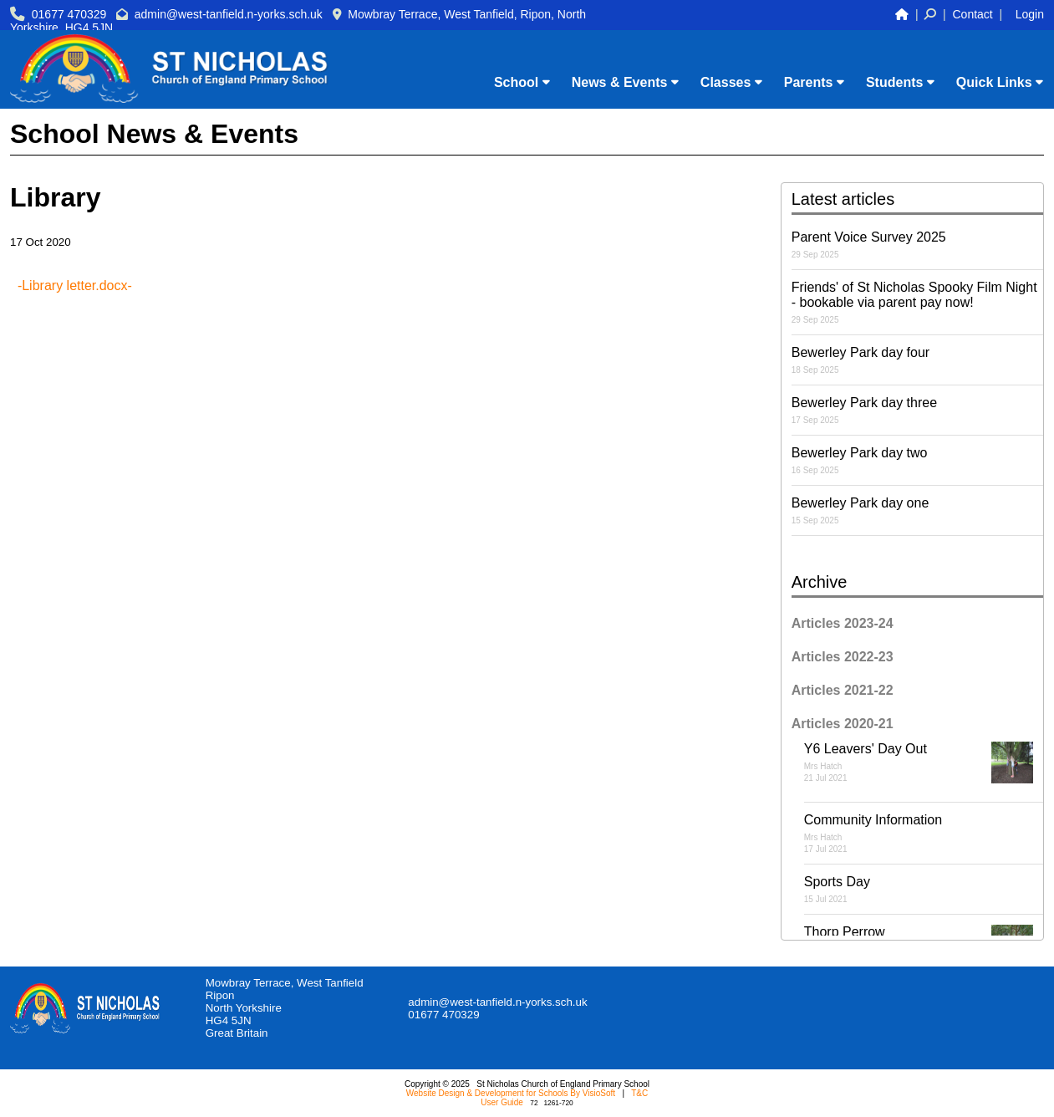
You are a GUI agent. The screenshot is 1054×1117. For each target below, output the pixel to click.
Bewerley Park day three (917, 410)
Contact (973, 14)
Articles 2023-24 (843, 623)
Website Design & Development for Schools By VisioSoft (510, 1093)
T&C (639, 1093)
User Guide (502, 1102)
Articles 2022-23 (843, 657)
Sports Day (923, 889)
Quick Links (999, 82)
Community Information (923, 833)
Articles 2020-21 (843, 724)
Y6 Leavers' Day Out (923, 762)
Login (1030, 14)
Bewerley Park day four (917, 360)
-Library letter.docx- (75, 285)
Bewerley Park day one (917, 510)
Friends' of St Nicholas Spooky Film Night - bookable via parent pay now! (917, 302)
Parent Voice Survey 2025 (917, 244)
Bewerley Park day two (917, 460)
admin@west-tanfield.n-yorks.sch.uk (229, 14)
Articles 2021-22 (843, 690)
